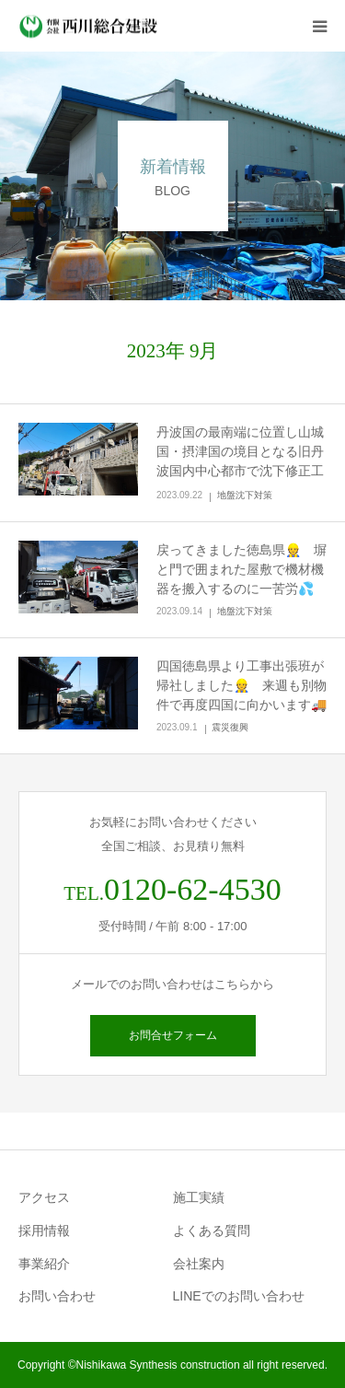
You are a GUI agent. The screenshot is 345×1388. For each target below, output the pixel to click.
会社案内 (198, 1263)
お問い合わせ (57, 1296)
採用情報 (44, 1230)
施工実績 (198, 1197)
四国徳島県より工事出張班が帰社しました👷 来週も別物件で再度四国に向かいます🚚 (241, 685)
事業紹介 (44, 1263)
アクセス (44, 1197)
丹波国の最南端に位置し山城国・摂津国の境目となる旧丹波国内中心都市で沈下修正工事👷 (240, 461)
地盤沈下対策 (244, 495)
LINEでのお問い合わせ (239, 1296)
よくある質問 (211, 1230)
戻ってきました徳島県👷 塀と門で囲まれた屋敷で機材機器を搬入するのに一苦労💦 (241, 569)
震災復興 (230, 727)
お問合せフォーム (173, 1035)
